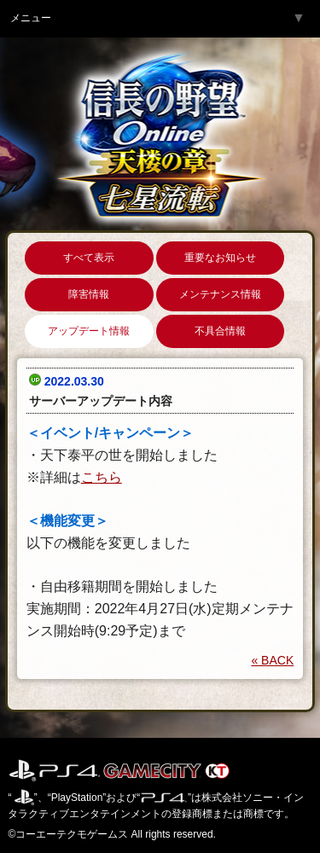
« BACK (272, 660)
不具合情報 (220, 331)
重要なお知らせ (220, 258)
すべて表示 (88, 258)
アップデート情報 (89, 331)
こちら (101, 477)
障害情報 (88, 294)
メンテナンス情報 (220, 294)
